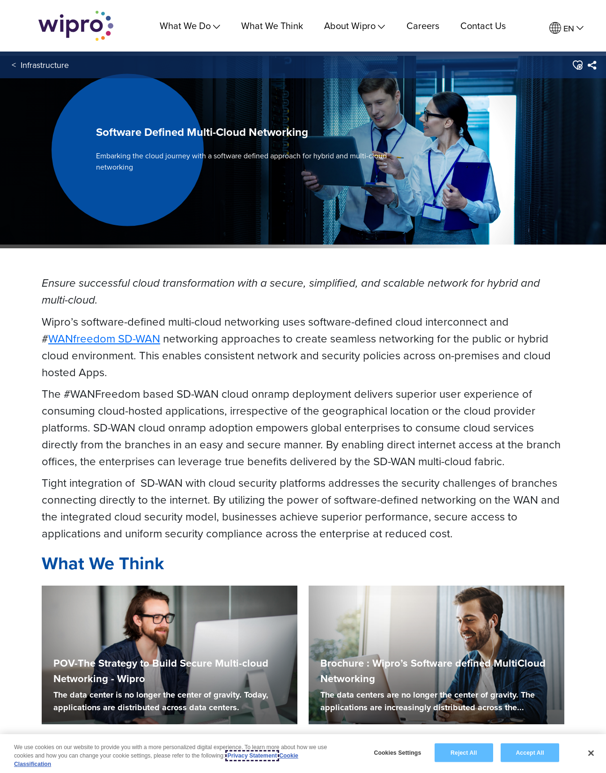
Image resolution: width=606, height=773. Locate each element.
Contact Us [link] (483, 25)
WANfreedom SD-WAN (104, 338)
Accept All (530, 752)
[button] (577, 65)
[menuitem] (566, 28)
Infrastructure (45, 65)
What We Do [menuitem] (190, 25)
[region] (303, 753)
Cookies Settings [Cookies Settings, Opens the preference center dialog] (397, 752)
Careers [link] (422, 25)
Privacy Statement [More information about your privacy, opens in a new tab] (252, 755)
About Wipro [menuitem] (354, 25)
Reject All (464, 752)
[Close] (591, 753)
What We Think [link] (272, 25)
